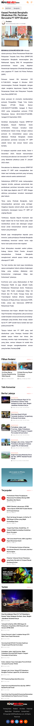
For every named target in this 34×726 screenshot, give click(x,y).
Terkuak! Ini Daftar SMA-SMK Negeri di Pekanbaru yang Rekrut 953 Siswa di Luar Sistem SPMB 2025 (14, 626)
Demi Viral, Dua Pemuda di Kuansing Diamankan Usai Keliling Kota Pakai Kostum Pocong (17, 695)
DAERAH (8, 8)
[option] (9, 371)
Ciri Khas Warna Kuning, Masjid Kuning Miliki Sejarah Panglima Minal (9, 375)
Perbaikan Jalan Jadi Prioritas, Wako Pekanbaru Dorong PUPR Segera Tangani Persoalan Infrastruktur (21, 430)
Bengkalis (17, 8)
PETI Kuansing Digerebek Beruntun (12, 679)
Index (30, 359)
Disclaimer (16, 711)
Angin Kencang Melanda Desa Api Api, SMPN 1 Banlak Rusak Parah (21, 456)
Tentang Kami (7, 708)
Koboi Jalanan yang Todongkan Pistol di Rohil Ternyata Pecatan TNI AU (16, 663)
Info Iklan (22, 708)
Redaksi (9, 21)
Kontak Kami (25, 711)
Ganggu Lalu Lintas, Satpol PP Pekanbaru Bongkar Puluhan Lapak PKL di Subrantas (21, 444)
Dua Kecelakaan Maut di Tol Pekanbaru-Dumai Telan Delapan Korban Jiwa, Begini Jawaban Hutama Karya (21, 402)
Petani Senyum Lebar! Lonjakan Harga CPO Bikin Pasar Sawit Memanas (15, 635)
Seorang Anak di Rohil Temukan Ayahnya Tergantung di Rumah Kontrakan (21, 416)
